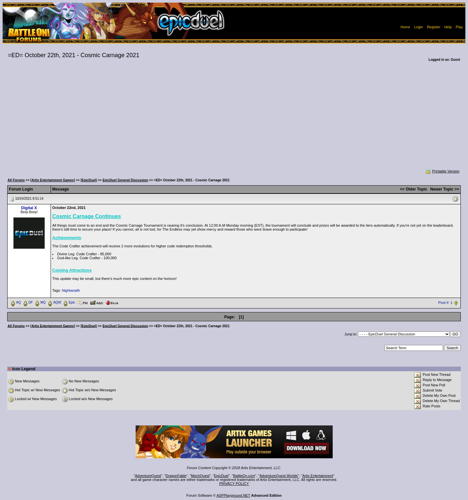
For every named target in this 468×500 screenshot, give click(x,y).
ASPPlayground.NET (233, 495)
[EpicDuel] (88, 180)
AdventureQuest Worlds (278, 476)
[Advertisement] (234, 120)
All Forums (16, 180)
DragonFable (176, 476)
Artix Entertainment (317, 476)
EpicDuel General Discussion (125, 180)
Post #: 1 (445, 303)
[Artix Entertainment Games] (53, 180)
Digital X (29, 208)
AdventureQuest (148, 476)
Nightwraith (71, 290)
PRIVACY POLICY (234, 484)
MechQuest (200, 476)
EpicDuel (221, 476)
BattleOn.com (244, 476)
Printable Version (442, 171)
